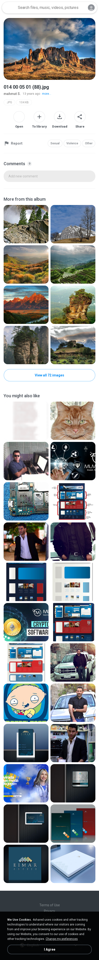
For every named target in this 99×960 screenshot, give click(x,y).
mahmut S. (12, 94)
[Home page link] (9, 7)
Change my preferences (62, 939)
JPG (9, 102)
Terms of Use (49, 905)
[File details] (26, 224)
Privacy (49, 911)
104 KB (24, 102)
